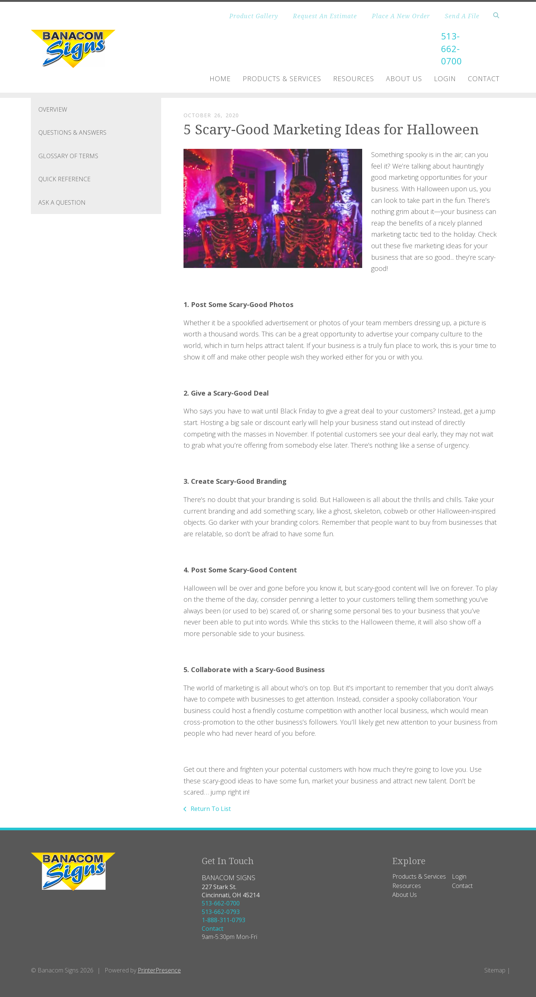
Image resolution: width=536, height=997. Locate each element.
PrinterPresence (159, 970)
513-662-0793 (221, 912)
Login (445, 78)
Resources (353, 78)
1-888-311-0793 (223, 920)
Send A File (462, 16)
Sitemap (494, 970)
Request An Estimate (325, 16)
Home (220, 78)
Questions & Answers (72, 132)
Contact (484, 78)
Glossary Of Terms (68, 156)
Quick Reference (64, 179)
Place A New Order (401, 16)
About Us (404, 78)
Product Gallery (253, 16)
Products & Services (282, 78)
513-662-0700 (448, 48)
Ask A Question (62, 202)
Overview (52, 109)
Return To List (210, 809)
